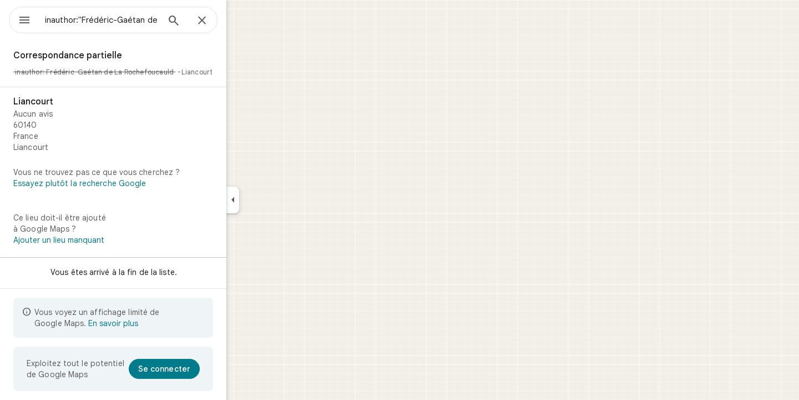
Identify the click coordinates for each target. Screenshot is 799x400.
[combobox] (130, 20)
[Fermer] (242, 21)
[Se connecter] (204, 369)
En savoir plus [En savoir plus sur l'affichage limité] (153, 323)
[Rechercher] (213, 21)
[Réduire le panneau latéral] (272, 200)
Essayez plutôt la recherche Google (119, 183)
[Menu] (20, 19)
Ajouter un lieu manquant (98, 240)
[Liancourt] (153, 124)
